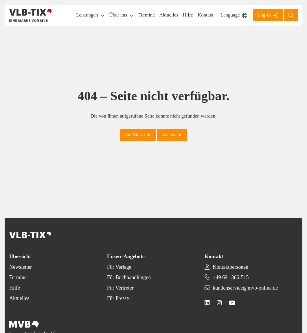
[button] (146, 15)
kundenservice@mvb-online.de (245, 288)
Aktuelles (19, 298)
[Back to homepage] (30, 15)
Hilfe (14, 288)
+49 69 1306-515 (231, 277)
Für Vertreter (120, 288)
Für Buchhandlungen (129, 277)
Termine (18, 277)
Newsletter (20, 267)
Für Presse (118, 298)
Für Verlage (119, 267)
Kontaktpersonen (230, 267)
